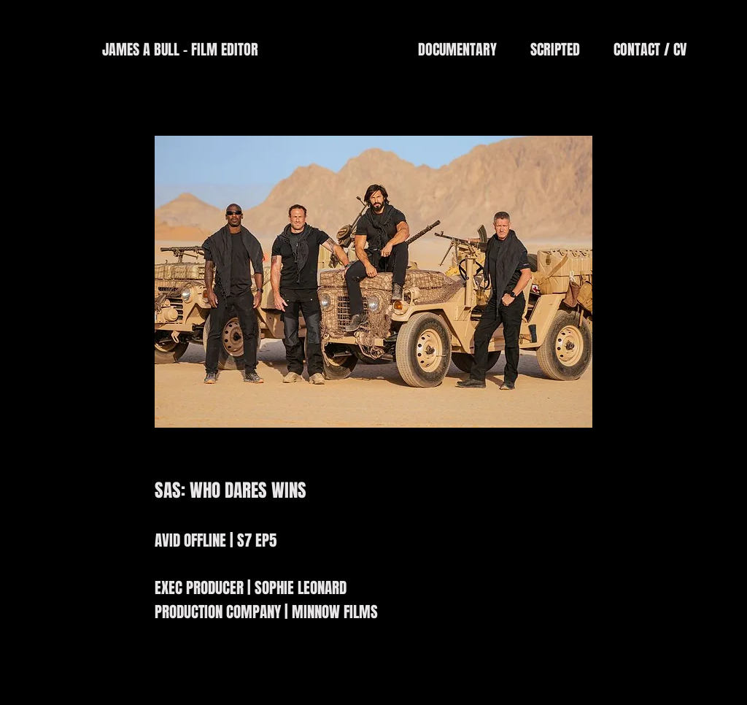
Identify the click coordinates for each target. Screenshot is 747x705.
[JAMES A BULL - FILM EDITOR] (180, 49)
